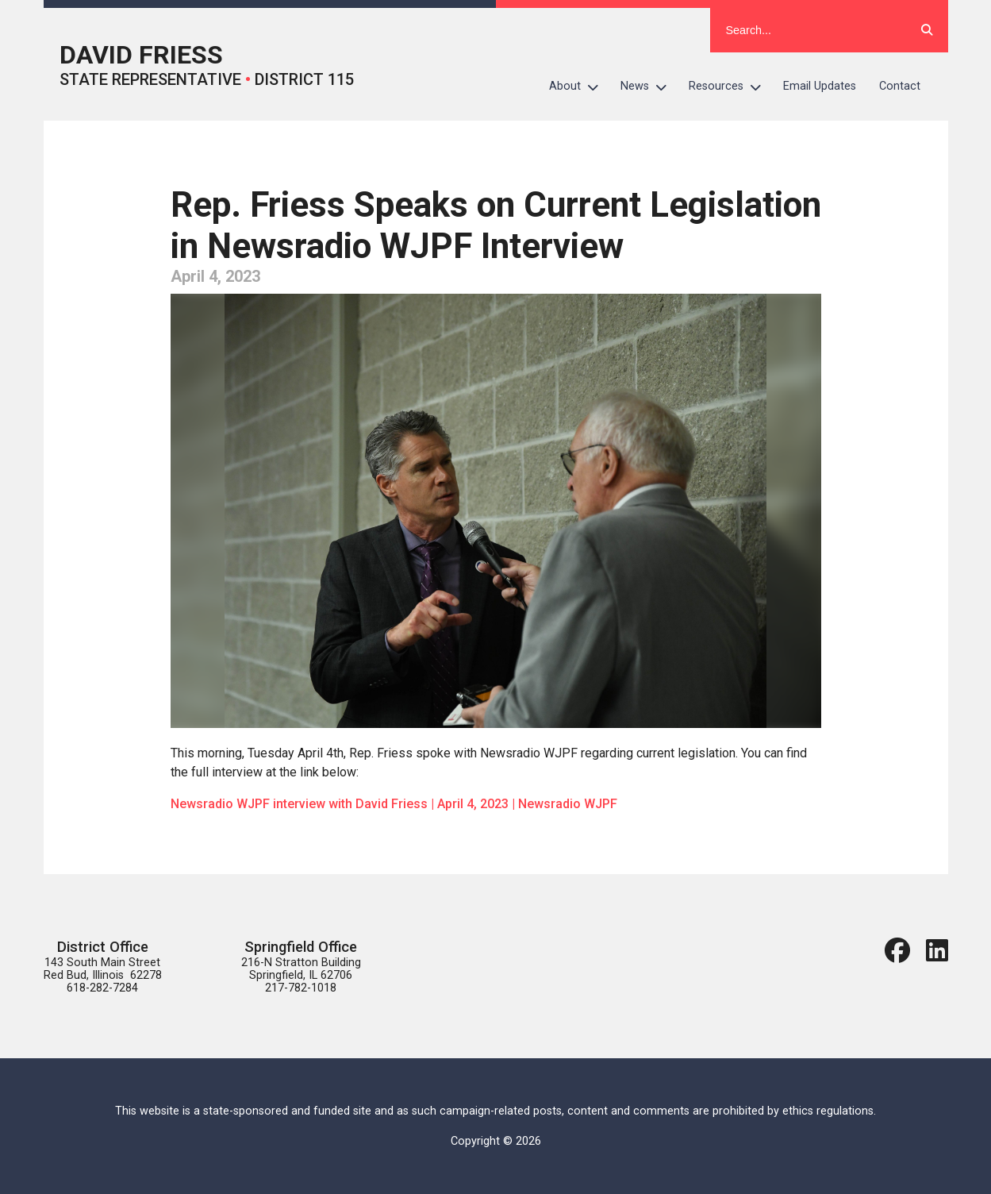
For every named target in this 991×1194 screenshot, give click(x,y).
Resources (730, 86)
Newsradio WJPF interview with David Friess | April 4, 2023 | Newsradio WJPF (394, 803)
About (579, 86)
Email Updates (819, 86)
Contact (899, 86)
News (649, 86)
